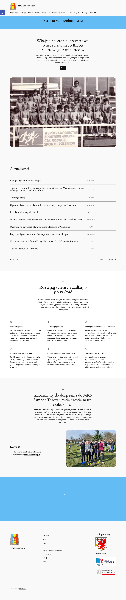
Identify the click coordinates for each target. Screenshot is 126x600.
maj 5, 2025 (90, 227)
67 (17, 259)
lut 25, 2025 (90, 241)
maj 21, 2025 (91, 219)
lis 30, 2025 (90, 180)
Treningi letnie (17, 198)
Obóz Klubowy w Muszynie (24, 248)
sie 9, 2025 (90, 198)
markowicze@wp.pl (32, 455)
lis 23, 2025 (90, 189)
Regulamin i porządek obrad (24, 212)
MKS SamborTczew (26, 6)
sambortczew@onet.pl (32, 452)
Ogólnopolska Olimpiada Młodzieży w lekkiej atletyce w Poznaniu (43, 205)
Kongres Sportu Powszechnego (25, 180)
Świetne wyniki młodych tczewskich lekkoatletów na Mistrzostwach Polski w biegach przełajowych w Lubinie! (47, 189)
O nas (63, 68)
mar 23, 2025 (91, 234)
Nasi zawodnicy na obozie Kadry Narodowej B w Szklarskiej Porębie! (44, 241)
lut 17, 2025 (90, 248)
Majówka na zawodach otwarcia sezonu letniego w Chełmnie (40, 227)
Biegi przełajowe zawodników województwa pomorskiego (39, 234)
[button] (2, 12)
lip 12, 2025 (90, 205)
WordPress (22, 589)
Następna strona (108, 259)
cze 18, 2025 (91, 212)
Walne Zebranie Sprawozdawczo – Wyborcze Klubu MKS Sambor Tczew (46, 219)
